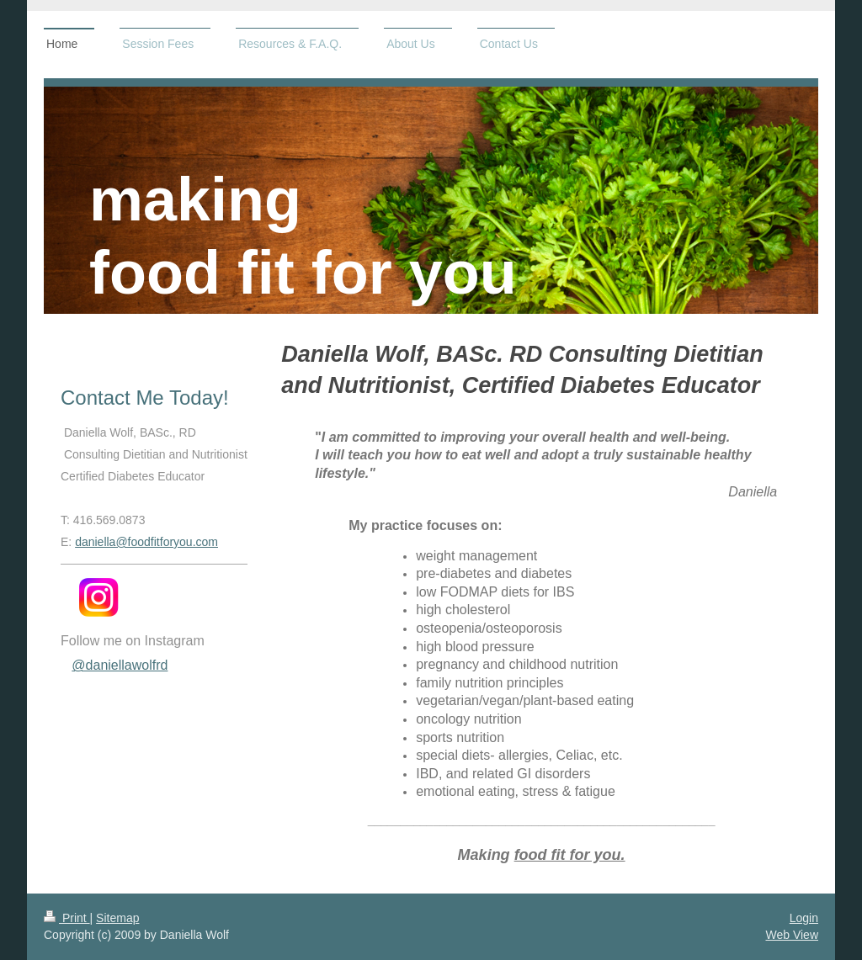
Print (67, 918)
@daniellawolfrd (120, 665)
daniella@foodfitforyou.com (146, 542)
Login (804, 918)
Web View (791, 934)
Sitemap (117, 918)
